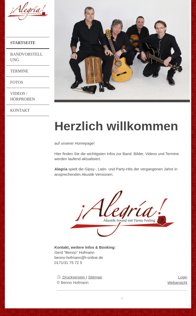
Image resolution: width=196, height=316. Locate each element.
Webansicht (177, 282)
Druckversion (71, 277)
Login (182, 277)
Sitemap (95, 277)
